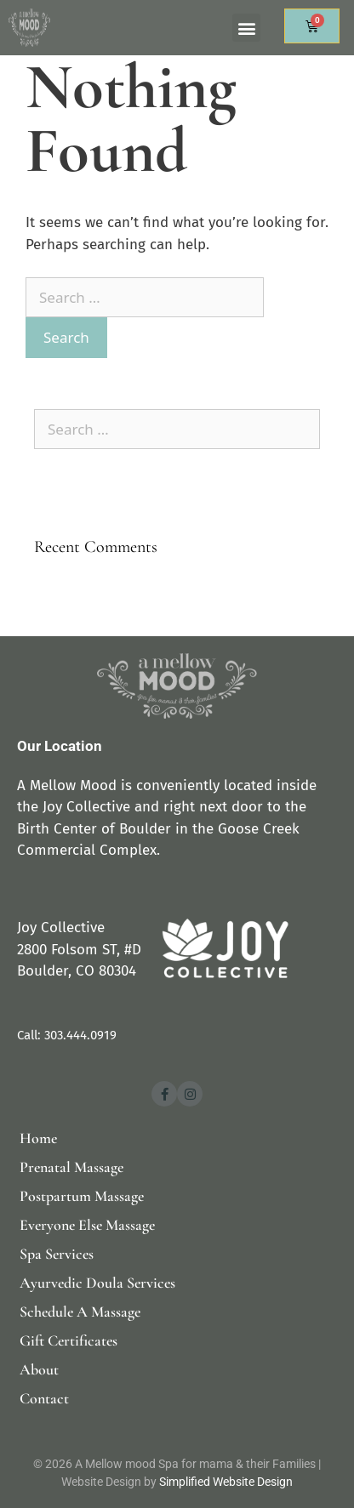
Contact (44, 1398)
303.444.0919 (80, 1035)
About (39, 1369)
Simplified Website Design (226, 1481)
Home (38, 1138)
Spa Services (57, 1253)
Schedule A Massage (80, 1311)
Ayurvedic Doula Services (97, 1282)
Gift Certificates (68, 1340)
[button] (246, 28)
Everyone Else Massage (87, 1224)
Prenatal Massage (71, 1167)
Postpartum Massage (82, 1195)
